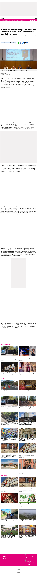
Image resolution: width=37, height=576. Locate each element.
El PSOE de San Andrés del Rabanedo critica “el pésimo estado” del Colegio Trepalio (26, 455)
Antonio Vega (3, 394)
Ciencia (17, 20)
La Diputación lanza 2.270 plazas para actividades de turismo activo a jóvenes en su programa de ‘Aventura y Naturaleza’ (27, 504)
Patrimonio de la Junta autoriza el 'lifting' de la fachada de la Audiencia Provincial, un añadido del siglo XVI (27, 439)
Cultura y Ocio (2, 329)
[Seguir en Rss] (29, 564)
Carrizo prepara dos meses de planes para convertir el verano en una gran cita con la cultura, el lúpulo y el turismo (9, 536)
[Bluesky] (23, 43)
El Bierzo (24, 20)
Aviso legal (18, 572)
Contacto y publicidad (18, 573)
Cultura (10, 20)
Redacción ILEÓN (21, 360)
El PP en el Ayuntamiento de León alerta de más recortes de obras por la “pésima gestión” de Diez (27, 471)
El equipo (18, 569)
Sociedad (13, 20)
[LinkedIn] (27, 43)
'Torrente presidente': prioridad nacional (8, 503)
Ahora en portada (4, 378)
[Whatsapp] (18, 43)
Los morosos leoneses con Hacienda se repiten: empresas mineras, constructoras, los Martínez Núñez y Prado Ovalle (27, 423)
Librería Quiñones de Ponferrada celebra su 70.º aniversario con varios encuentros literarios (27, 536)
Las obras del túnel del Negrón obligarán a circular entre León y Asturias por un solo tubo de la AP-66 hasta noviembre (27, 392)
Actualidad (2, 20)
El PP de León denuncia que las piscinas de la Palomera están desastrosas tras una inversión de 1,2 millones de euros (9, 455)
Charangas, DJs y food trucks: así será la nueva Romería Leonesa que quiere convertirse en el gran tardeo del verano (8, 373)
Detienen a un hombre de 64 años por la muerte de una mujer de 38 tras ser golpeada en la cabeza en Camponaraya (9, 358)
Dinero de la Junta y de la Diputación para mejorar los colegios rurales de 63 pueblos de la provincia (9, 471)
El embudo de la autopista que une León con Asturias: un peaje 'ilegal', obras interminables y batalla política (9, 392)
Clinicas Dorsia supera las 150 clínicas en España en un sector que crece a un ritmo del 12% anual (27, 373)
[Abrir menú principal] (36, 18)
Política (6, 20)
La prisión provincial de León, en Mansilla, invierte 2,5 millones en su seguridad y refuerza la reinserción (9, 520)
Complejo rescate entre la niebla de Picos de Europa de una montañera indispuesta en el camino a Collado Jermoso (27, 520)
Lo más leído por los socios (5, 344)
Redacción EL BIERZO (22, 538)
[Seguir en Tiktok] (26, 564)
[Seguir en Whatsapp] (28, 564)
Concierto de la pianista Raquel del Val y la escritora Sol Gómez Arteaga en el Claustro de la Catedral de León (27, 358)
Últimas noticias (4, 475)
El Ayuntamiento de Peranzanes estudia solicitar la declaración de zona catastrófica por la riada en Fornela (9, 423)
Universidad (21, 20)
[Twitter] (25, 43)
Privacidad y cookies (18, 570)
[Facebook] (20, 43)
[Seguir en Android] (26, 557)
